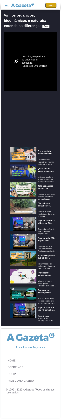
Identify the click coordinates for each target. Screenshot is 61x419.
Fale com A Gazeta (21, 380)
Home (11, 360)
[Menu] (8, 5)
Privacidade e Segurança (30, 347)
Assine (51, 5)
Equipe (12, 374)
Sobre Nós (15, 367)
